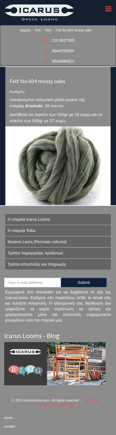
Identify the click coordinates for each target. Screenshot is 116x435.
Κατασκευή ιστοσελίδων (58, 405)
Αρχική (25, 30)
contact (9, 427)
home (8, 418)
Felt (38, 30)
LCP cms (92, 400)
